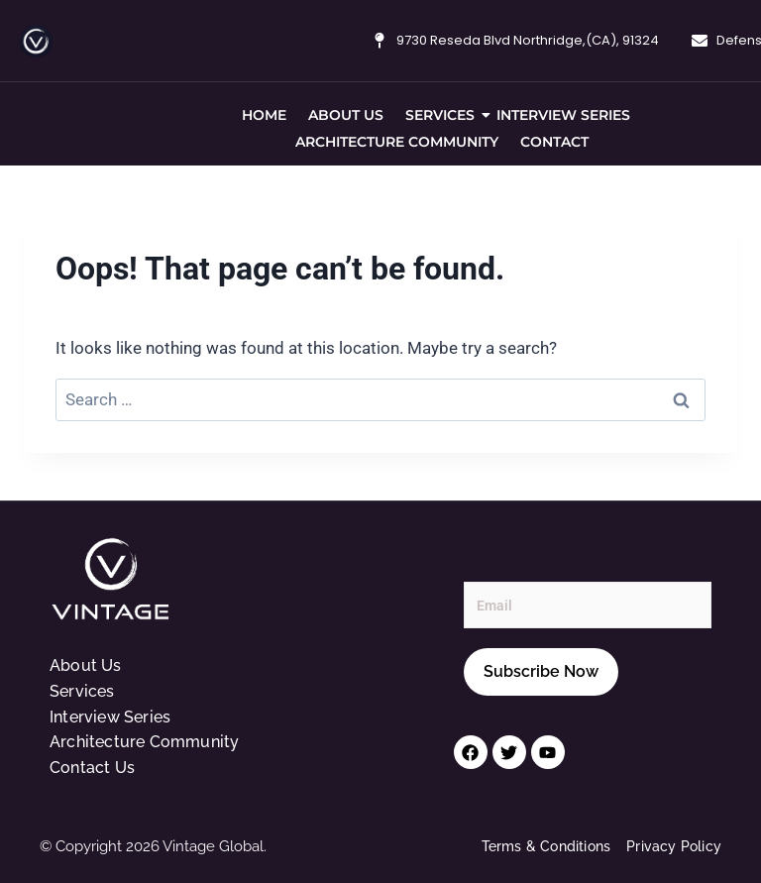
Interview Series (563, 115)
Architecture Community (396, 142)
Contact (554, 142)
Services (442, 115)
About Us (345, 115)
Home (264, 115)
